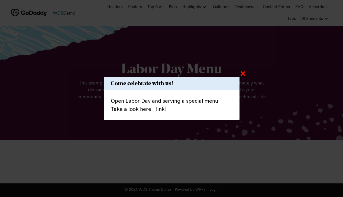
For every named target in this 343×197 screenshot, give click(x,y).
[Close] (243, 73)
